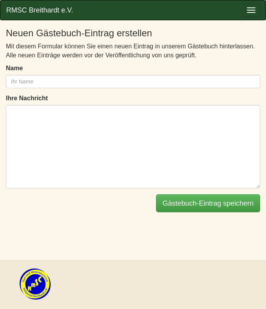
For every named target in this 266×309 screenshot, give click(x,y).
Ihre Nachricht (27, 98)
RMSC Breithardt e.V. (39, 10)
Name (14, 68)
